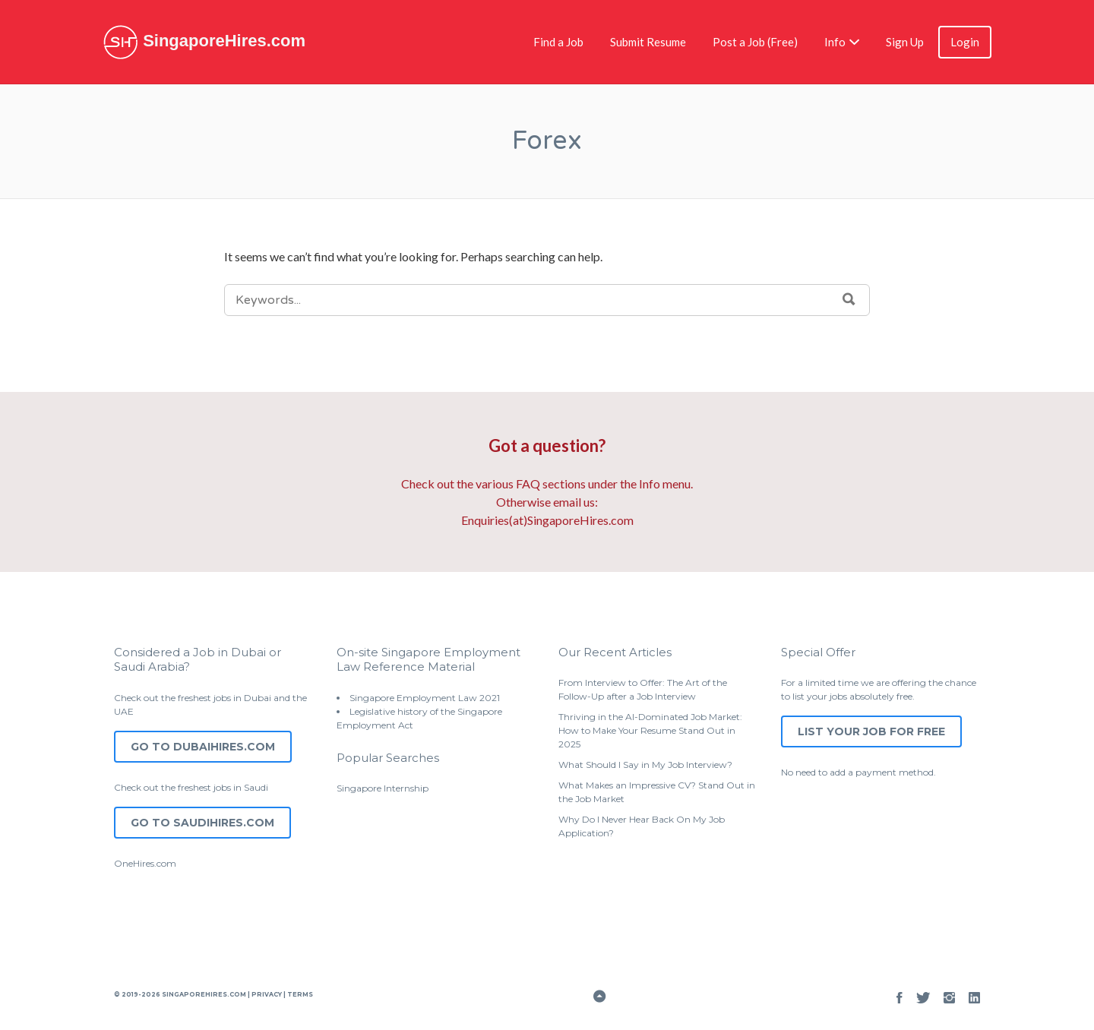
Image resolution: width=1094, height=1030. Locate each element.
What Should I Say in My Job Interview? (645, 764)
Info (835, 42)
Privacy (266, 994)
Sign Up (905, 42)
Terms (299, 994)
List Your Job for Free (871, 731)
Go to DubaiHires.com (203, 747)
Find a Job (558, 42)
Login (964, 42)
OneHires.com (145, 863)
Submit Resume (648, 42)
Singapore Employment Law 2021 (424, 697)
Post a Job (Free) (755, 42)
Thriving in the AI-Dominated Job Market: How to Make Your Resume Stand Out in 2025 (650, 730)
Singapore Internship (382, 788)
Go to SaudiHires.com (202, 822)
